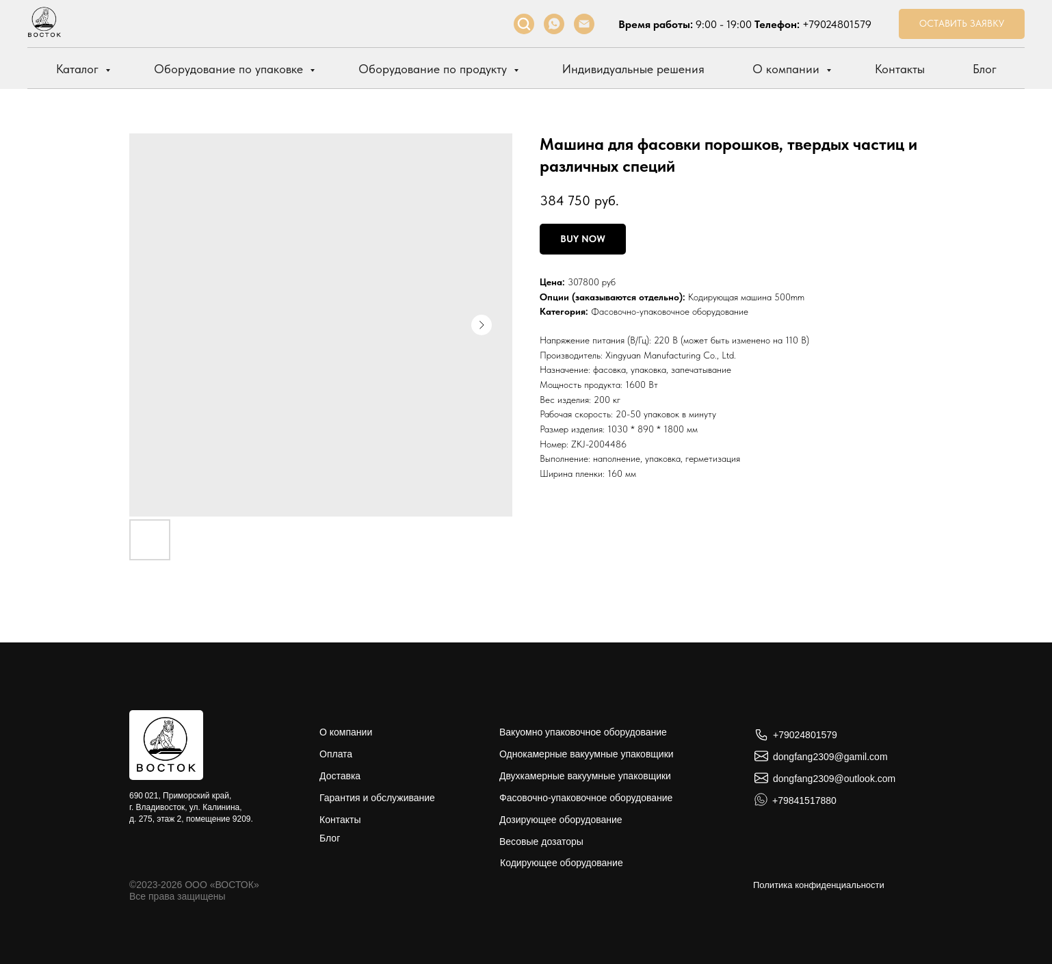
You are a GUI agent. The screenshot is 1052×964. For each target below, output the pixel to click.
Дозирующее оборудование (560, 819)
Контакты (900, 69)
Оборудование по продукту (434, 69)
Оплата (335, 753)
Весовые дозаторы (541, 841)
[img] (166, 745)
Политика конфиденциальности (818, 885)
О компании (787, 69)
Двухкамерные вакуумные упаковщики (585, 775)
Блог (985, 69)
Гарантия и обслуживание (377, 797)
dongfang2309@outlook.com (834, 778)
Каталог (79, 69)
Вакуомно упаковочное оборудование (583, 732)
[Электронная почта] (584, 24)
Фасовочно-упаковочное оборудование (669, 311)
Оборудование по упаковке (230, 69)
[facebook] (524, 24)
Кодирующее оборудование (561, 862)
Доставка (339, 775)
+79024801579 (836, 24)
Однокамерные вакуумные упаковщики (586, 753)
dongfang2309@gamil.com (830, 756)
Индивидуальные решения (633, 69)
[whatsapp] (554, 24)
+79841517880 (804, 800)
